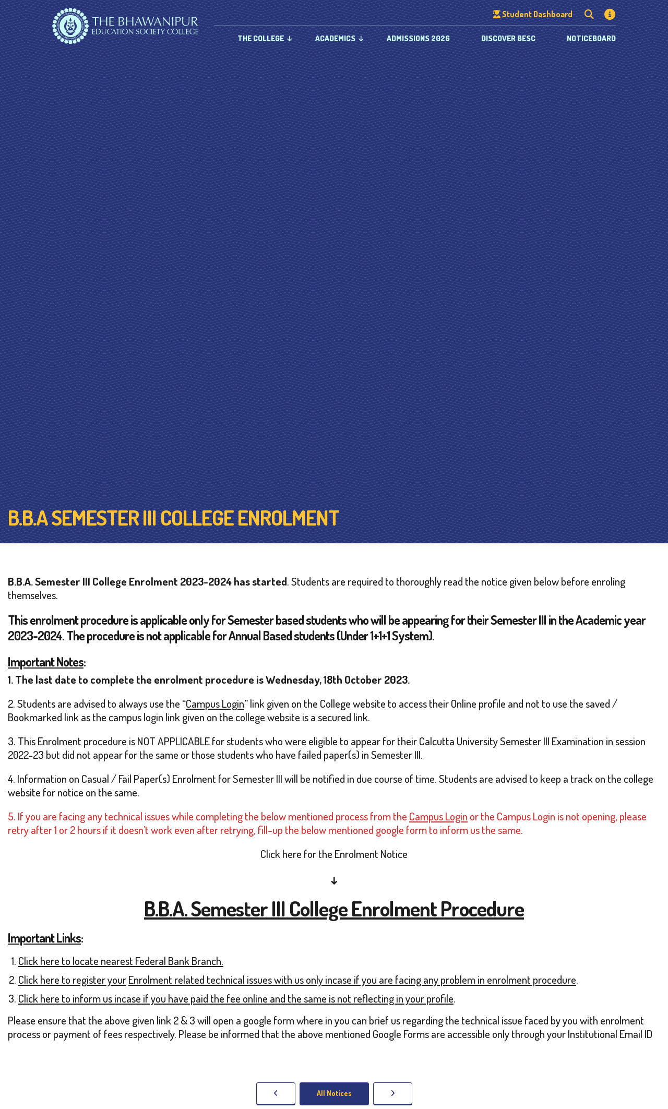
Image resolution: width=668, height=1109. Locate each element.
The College (260, 38)
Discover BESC (508, 38)
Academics (335, 38)
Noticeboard (591, 38)
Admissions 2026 (418, 38)
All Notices (334, 1093)
